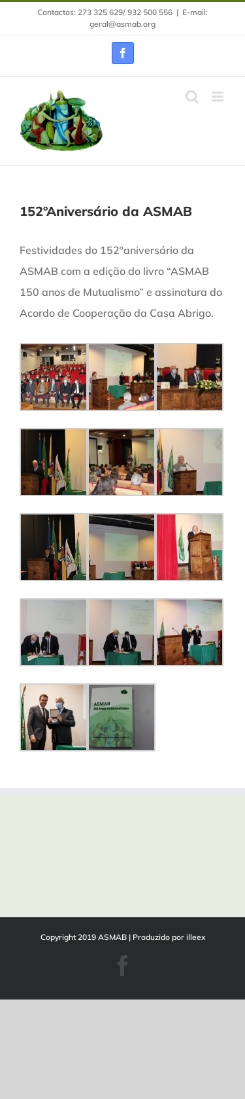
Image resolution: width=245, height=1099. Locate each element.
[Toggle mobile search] (192, 96)
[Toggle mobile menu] (218, 96)
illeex (195, 937)
